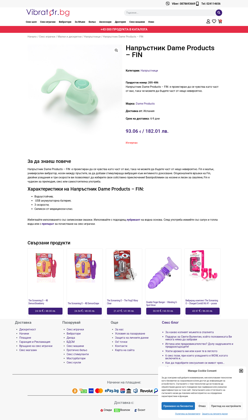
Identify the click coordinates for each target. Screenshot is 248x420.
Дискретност (27, 329)
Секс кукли (74, 362)
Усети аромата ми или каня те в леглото (191, 351)
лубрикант (133, 219)
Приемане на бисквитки (178, 406)
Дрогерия (120, 21)
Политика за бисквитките (187, 414)
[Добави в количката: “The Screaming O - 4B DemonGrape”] (85, 311)
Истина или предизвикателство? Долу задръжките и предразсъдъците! (199, 345)
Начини (24, 333)
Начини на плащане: (124, 382)
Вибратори (65, 21)
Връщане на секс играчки (35, 346)
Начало (32, 36)
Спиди (108, 410)
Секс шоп (31, 21)
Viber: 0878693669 (183, 3)
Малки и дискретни (70, 36)
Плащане (25, 337)
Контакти (121, 346)
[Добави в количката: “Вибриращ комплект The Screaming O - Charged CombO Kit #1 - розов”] (202, 311)
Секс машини (137, 21)
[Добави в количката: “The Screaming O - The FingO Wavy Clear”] (124, 311)
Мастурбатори (76, 358)
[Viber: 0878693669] (168, 4)
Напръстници (92, 36)
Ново (151, 21)
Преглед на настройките (226, 406)
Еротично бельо (77, 350)
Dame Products (145, 103)
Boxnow (125, 410)
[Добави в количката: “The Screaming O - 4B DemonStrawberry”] (45, 311)
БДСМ (71, 341)
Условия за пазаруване (130, 333)
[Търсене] (219, 12)
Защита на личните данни (215, 414)
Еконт (141, 410)
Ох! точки (121, 341)
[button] (241, 371)
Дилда (71, 337)
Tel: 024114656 (210, 3)
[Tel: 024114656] (197, 4)
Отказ (202, 406)
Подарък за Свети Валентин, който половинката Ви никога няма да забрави (198, 338)
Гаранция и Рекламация (34, 341)
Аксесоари (105, 21)
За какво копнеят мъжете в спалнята (189, 332)
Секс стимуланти (78, 354)
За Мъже (80, 21)
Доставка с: (124, 403)
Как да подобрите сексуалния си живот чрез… (195, 363)
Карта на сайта (125, 350)
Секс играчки (47, 21)
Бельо (92, 21)
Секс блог (170, 322)
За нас (119, 329)
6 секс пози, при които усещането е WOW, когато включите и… (196, 357)
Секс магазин (28, 350)
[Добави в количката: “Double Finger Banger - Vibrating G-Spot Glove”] (163, 311)
